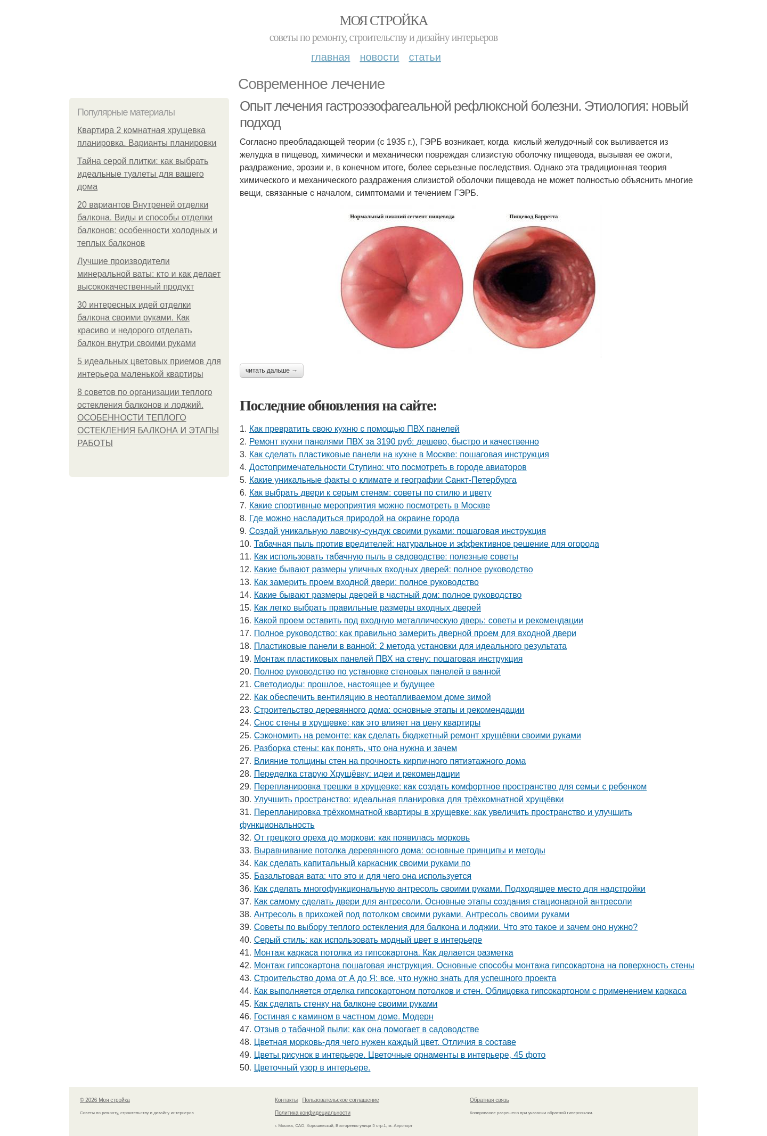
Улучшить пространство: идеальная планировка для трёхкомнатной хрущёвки (409, 799)
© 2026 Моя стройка (105, 1100)
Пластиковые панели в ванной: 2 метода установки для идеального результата (410, 646)
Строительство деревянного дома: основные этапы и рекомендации (389, 709)
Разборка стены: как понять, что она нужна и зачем (356, 748)
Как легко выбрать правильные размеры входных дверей (367, 607)
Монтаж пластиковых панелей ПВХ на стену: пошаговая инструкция (388, 658)
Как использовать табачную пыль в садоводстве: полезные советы (386, 556)
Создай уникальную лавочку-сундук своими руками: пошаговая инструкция (397, 531)
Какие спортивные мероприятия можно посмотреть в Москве (369, 505)
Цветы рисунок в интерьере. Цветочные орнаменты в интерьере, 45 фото (400, 1054)
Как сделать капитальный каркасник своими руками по (362, 863)
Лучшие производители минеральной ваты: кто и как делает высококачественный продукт (149, 274)
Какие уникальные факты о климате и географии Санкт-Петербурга (383, 479)
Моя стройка (383, 20)
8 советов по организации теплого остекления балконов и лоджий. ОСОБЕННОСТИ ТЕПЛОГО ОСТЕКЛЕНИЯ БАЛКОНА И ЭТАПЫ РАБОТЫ (148, 418)
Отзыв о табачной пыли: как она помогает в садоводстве (366, 1029)
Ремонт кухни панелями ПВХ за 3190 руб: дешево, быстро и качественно (394, 441)
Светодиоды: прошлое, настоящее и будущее (344, 684)
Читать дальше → (272, 370)
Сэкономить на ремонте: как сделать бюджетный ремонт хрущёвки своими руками (417, 735)
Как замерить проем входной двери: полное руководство (366, 582)
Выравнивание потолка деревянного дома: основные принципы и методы (399, 850)
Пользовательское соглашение (341, 1100)
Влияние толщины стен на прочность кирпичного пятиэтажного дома (390, 760)
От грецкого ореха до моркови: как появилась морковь (362, 837)
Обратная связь (489, 1100)
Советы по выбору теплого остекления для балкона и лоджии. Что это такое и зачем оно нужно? (446, 927)
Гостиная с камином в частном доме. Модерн (344, 1016)
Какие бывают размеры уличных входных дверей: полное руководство (393, 569)
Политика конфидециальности (312, 1113)
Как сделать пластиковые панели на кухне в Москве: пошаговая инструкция (399, 454)
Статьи (424, 57)
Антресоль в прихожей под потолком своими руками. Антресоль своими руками (411, 914)
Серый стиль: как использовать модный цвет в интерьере (368, 939)
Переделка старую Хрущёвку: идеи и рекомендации (357, 773)
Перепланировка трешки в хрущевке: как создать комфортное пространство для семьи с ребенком (450, 786)
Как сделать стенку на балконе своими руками (346, 1003)
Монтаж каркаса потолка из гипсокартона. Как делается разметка (383, 952)
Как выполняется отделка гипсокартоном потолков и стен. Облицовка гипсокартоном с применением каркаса (470, 990)
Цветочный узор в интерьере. (312, 1067)
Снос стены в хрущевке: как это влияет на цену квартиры (367, 722)
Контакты (286, 1100)
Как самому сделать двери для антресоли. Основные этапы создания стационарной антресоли (443, 901)
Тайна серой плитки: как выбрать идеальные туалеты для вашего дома (142, 174)
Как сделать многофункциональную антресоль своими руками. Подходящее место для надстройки (450, 888)
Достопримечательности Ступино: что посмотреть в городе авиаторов (388, 467)
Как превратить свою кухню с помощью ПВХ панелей (354, 428)
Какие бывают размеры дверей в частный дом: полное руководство (388, 594)
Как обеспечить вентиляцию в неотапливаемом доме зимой (372, 697)
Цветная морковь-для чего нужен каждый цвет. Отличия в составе (385, 1042)
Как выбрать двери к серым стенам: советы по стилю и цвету (370, 492)
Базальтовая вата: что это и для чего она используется (362, 875)
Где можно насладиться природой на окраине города (354, 518)
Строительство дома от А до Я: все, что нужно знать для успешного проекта (405, 978)
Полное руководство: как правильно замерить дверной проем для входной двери (415, 633)
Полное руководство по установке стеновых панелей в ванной (377, 671)
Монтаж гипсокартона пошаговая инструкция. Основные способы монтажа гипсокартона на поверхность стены (474, 965)
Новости (379, 57)
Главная (330, 57)
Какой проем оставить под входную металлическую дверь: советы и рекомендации (418, 620)
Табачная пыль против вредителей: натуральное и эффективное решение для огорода (426, 543)
